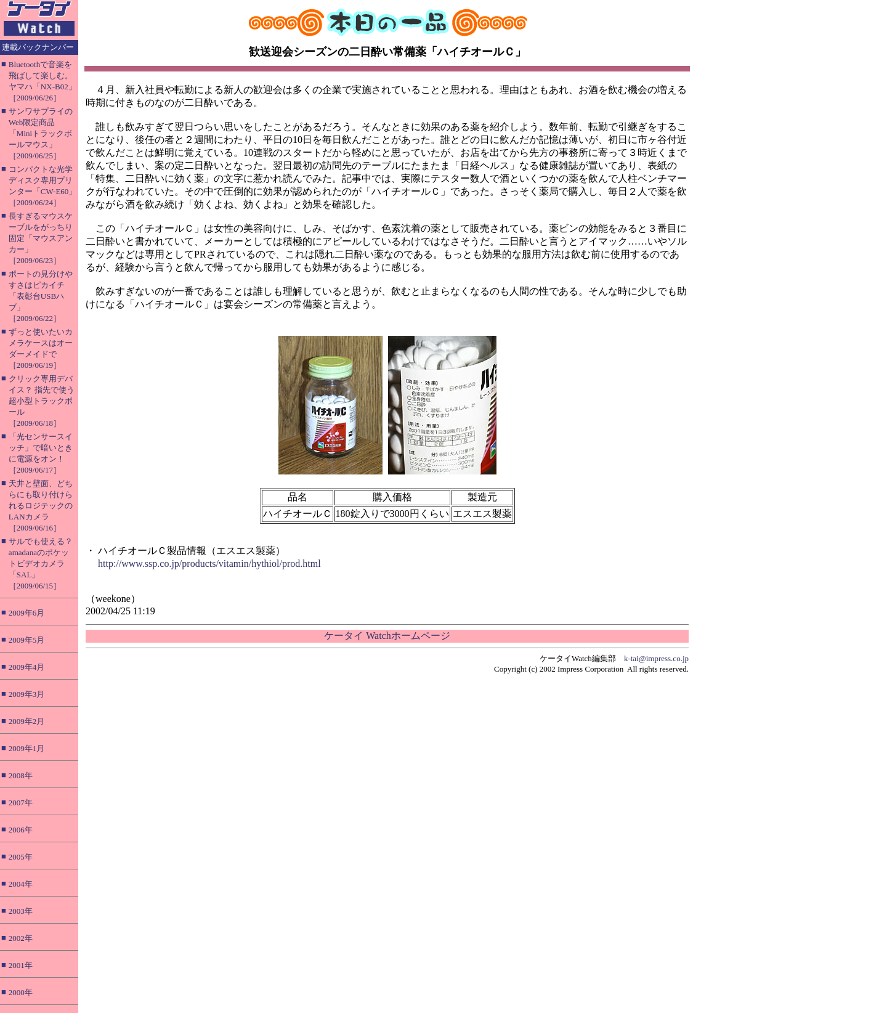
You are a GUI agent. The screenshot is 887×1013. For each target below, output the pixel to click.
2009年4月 (27, 667)
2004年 (21, 884)
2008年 (21, 775)
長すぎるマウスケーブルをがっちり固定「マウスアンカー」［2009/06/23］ (41, 238)
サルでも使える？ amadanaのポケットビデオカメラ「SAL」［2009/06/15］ (41, 563)
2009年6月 (27, 612)
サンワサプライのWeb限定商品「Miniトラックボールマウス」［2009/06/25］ (41, 133)
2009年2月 (27, 721)
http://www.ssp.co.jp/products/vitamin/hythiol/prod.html (209, 563)
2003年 (21, 911)
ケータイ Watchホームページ (387, 635)
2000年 (21, 992)
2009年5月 (27, 640)
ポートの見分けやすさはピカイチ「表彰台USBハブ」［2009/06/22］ (41, 296)
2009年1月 (27, 748)
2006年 (21, 829)
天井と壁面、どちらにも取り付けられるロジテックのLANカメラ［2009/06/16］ (41, 505)
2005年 (21, 856)
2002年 (21, 938)
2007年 (21, 802)
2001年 (21, 965)
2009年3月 (27, 694)
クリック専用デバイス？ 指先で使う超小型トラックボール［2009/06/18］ (42, 401)
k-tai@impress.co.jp (656, 658)
